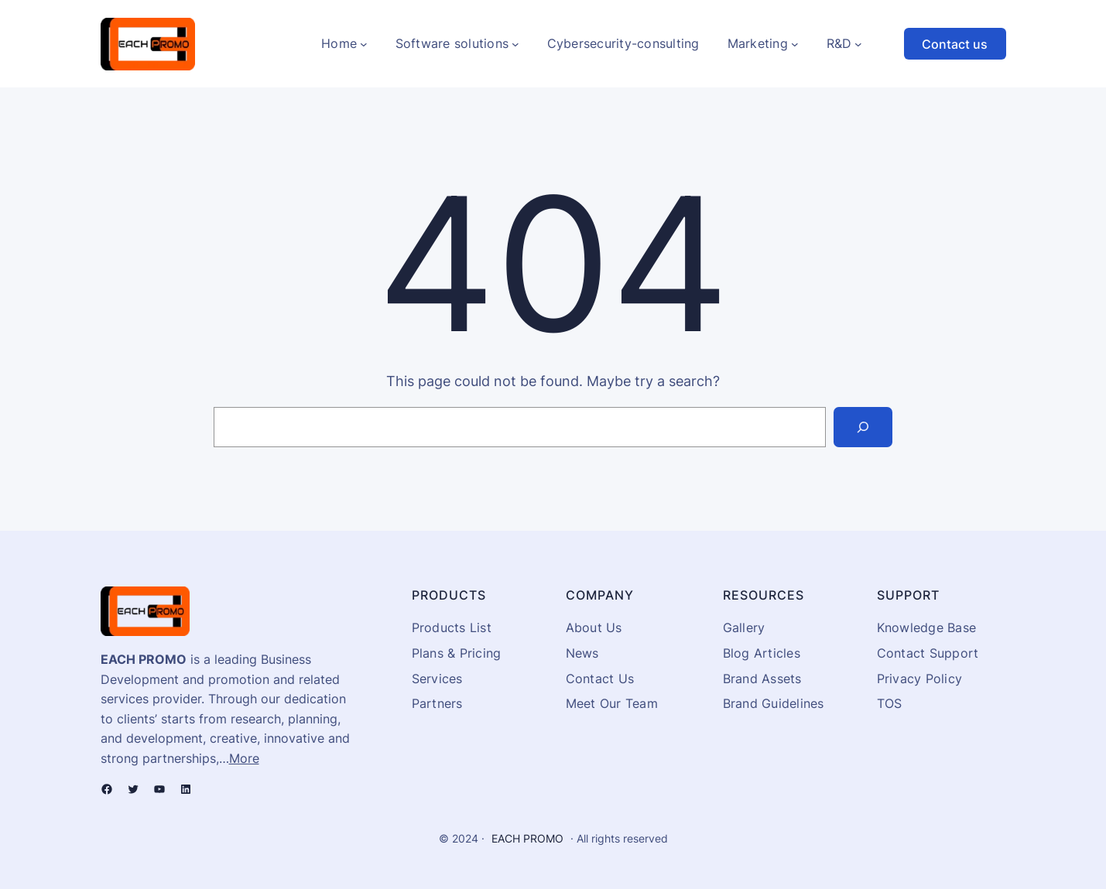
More (244, 758)
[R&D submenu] (858, 44)
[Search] (863, 427)
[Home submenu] (364, 44)
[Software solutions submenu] (515, 44)
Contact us (955, 44)
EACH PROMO (527, 838)
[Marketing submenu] (795, 44)
